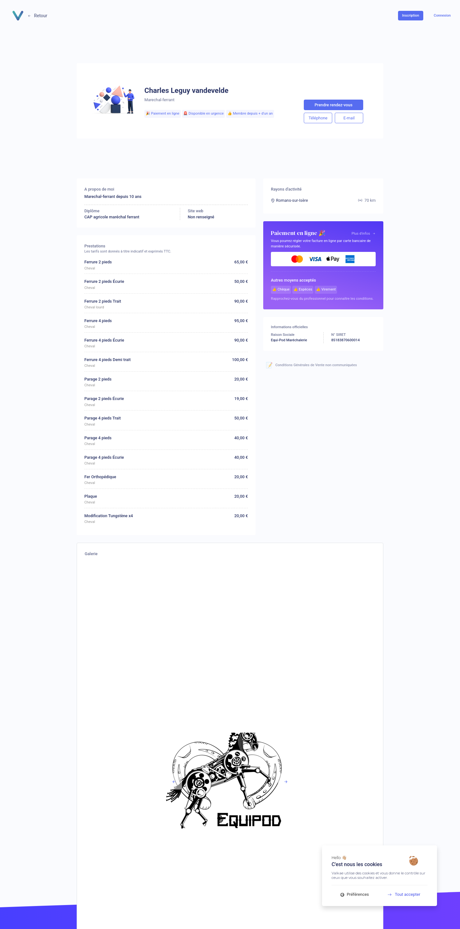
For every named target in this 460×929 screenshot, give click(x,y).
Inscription (410, 15)
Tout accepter (401, 894)
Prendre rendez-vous (334, 104)
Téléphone (318, 118)
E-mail (349, 118)
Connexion (442, 15)
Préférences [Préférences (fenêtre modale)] (354, 894)
